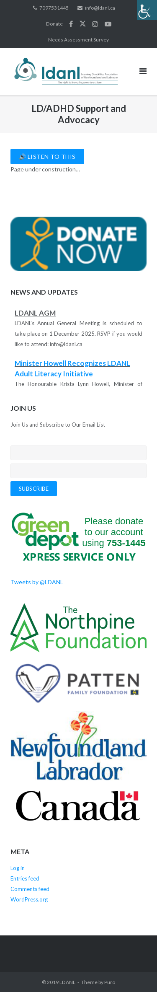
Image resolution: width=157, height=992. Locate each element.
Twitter (83, 24)
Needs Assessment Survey (78, 39)
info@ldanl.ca (100, 8)
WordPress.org (29, 899)
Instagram (95, 24)
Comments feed (29, 889)
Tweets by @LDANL (36, 581)
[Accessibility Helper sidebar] (147, 10)
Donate (54, 24)
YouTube (108, 24)
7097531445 (54, 8)
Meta (19, 851)
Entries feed (24, 878)
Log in (17, 868)
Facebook (71, 24)
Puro (109, 982)
